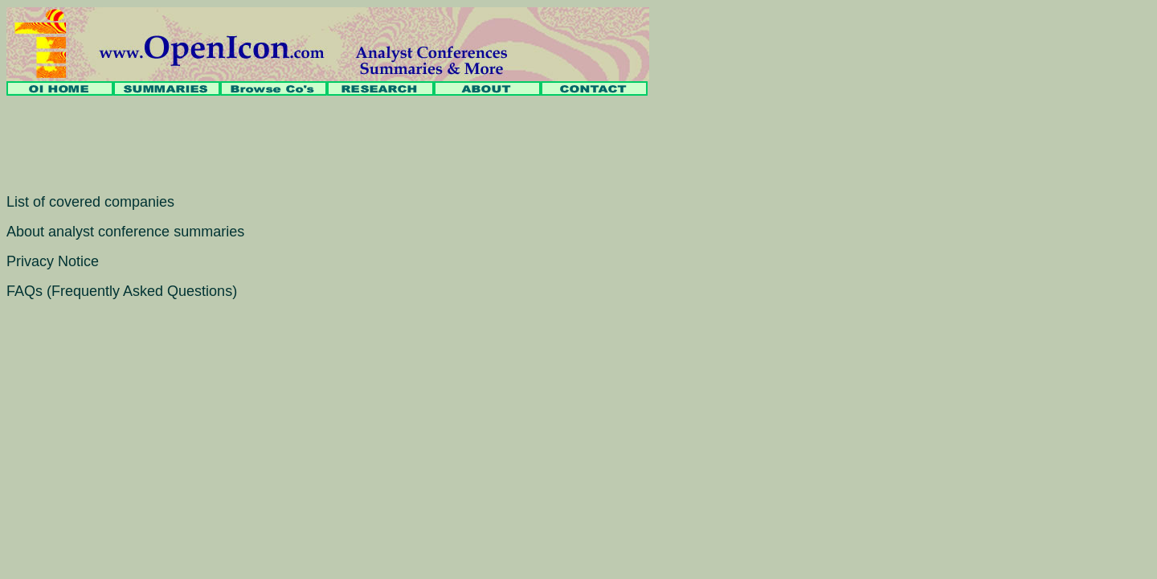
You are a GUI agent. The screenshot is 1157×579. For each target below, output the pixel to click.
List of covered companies (90, 202)
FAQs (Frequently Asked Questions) (121, 291)
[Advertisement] (298, 145)
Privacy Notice (52, 261)
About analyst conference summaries (125, 232)
